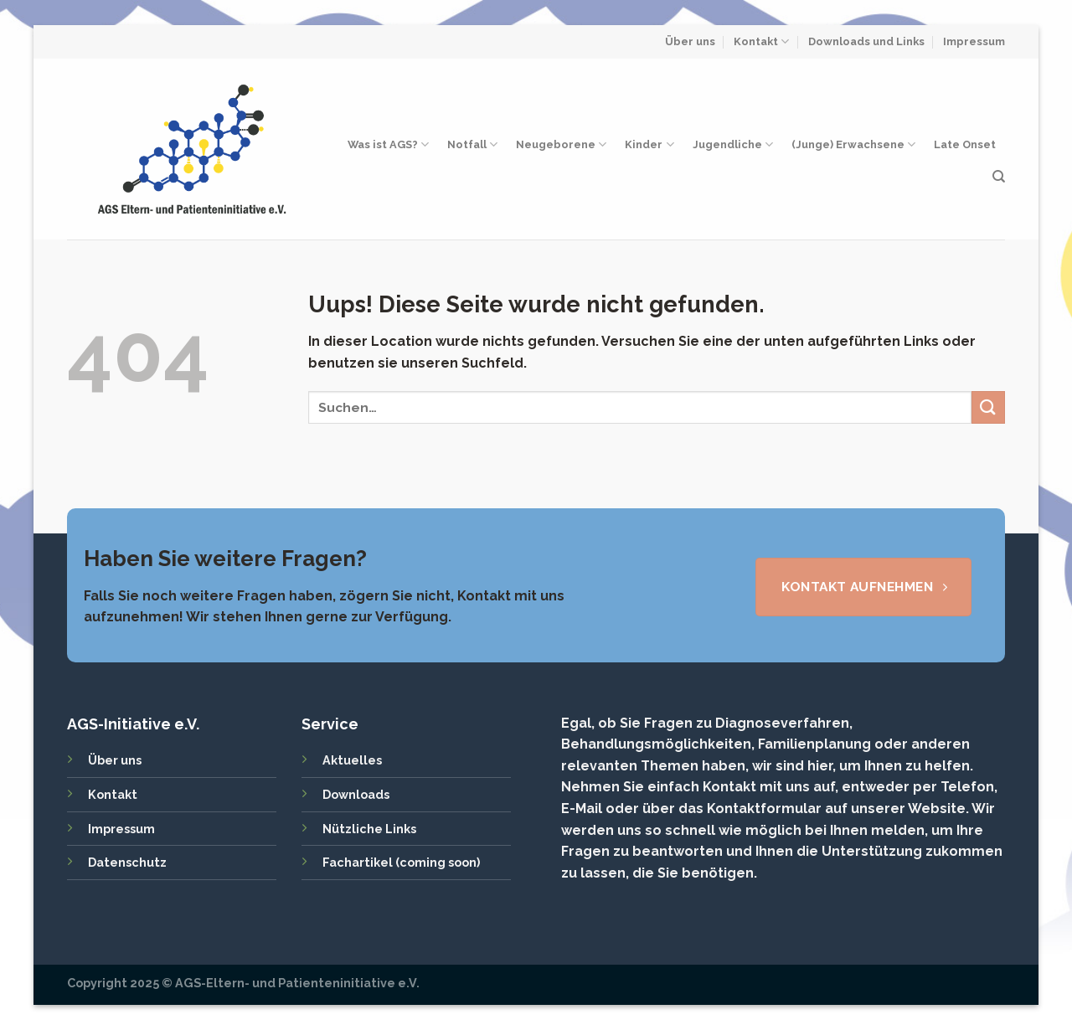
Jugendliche (733, 144)
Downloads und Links (866, 41)
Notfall (472, 144)
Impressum (974, 41)
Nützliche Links (369, 828)
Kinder (649, 144)
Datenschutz (127, 862)
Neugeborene (561, 144)
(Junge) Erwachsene (853, 144)
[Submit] (988, 407)
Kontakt (761, 41)
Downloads (355, 794)
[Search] (998, 177)
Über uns (690, 41)
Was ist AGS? (388, 144)
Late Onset (965, 144)
